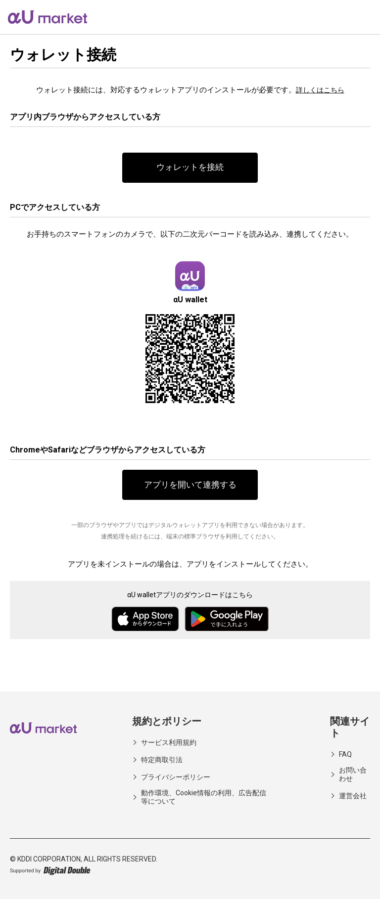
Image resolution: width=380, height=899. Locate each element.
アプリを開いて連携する (190, 487)
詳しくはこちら (320, 89)
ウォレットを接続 (190, 168)
